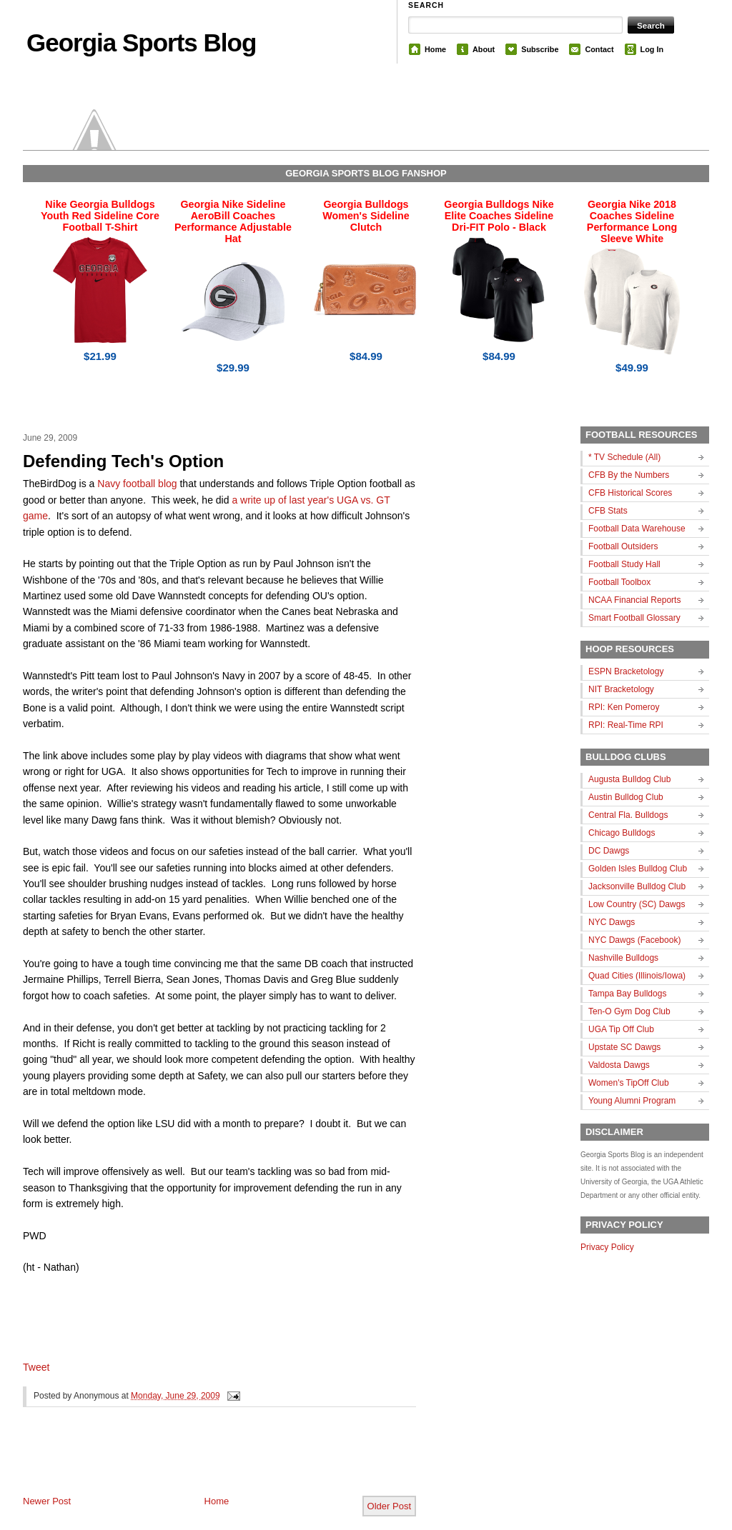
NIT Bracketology (621, 689)
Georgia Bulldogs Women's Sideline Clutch (366, 216)
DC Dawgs (608, 851)
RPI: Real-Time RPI (625, 725)
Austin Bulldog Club (625, 797)
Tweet (36, 1367)
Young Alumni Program (632, 1101)
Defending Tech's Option (123, 461)
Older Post (389, 1506)
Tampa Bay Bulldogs (627, 994)
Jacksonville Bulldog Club (637, 886)
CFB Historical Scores (630, 493)
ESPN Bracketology (625, 671)
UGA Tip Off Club (621, 1029)
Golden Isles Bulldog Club (637, 869)
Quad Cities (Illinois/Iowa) (637, 976)
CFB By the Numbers (628, 475)
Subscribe (539, 49)
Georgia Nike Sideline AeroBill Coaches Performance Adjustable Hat (233, 221)
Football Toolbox (619, 582)
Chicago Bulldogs (621, 833)
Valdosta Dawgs (619, 1065)
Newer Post (47, 1501)
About (484, 49)
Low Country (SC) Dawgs (636, 904)
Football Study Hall (624, 564)
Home (435, 49)
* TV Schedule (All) (624, 457)
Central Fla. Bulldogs (628, 815)
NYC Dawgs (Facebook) (634, 940)
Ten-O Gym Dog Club (629, 1011)
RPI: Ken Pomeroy (623, 707)
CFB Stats (608, 511)
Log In (651, 49)
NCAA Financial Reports (634, 600)
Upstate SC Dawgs (624, 1047)
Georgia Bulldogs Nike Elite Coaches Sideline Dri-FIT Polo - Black (498, 216)
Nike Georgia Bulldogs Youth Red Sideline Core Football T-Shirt (100, 216)
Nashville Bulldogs (623, 958)
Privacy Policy (607, 1247)
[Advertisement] (190, 1462)
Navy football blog (137, 483)
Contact (599, 49)
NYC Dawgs (611, 922)
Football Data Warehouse (637, 529)
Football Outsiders (623, 546)
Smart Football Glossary (634, 618)
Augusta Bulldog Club (629, 779)
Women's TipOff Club (628, 1083)
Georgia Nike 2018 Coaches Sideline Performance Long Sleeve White (632, 221)
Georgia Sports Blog (141, 42)
